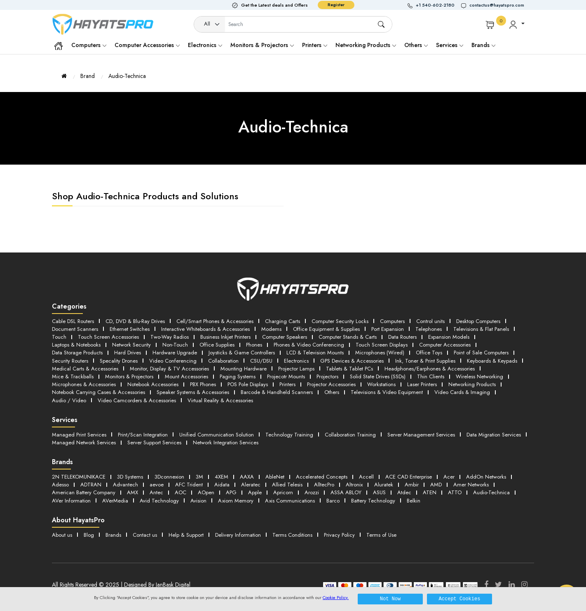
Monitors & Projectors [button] (129, 376)
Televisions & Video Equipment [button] (387, 392)
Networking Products (365, 45)
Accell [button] (366, 477)
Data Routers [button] (402, 337)
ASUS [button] (379, 492)
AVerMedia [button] (115, 501)
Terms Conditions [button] (292, 535)
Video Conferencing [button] (173, 361)
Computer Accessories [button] (445, 345)
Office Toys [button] (429, 352)
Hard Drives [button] (127, 352)
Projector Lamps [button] (296, 369)
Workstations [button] (381, 384)
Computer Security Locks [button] (340, 321)
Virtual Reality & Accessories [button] (220, 400)
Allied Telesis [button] (287, 484)
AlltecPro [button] (324, 484)
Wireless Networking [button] (479, 376)
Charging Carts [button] (282, 321)
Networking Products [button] (472, 384)
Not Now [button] (390, 598)
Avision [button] (198, 501)
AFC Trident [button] (189, 484)
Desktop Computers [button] (478, 321)
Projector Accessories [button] (331, 384)
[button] (434, 5)
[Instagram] (524, 584)
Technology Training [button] (289, 435)
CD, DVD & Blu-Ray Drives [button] (135, 321)
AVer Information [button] (71, 501)
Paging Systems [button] (237, 376)
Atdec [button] (404, 492)
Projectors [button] (327, 376)
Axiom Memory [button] (235, 501)
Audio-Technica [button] (491, 492)
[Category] (209, 25)
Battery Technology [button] (373, 501)
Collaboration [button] (223, 361)
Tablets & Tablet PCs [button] (349, 369)
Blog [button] (89, 535)
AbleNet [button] (274, 477)
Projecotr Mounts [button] (286, 376)
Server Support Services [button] (154, 442)
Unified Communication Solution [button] (216, 435)
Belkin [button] (413, 501)
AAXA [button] (247, 477)
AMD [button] (436, 484)
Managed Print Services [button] (79, 435)
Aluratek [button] (383, 484)
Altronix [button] (354, 484)
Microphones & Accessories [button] (84, 384)
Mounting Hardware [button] (243, 369)
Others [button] (331, 392)
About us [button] (62, 535)
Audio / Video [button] (69, 400)
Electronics (205, 45)
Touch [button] (59, 337)
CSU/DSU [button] (261, 361)
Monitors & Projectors (262, 45)
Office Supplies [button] (216, 345)
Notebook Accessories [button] (152, 384)
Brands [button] (483, 45)
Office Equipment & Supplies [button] (326, 329)
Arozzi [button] (312, 492)
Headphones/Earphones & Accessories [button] (429, 369)
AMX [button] (132, 492)
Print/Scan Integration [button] (143, 435)
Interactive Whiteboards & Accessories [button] (205, 329)
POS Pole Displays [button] (247, 384)
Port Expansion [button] (387, 329)
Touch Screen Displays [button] (382, 345)
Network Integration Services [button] (225, 442)
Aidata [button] (222, 484)
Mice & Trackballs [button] (73, 376)
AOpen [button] (206, 492)
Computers (88, 45)
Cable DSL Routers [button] (73, 321)
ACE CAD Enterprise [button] (408, 477)
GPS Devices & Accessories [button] (352, 361)
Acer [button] (449, 477)
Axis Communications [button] (290, 501)
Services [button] (449, 45)
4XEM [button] (221, 477)
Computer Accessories (147, 45)
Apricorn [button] (283, 492)
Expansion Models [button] (448, 337)
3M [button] (199, 477)
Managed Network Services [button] (84, 442)
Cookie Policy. (336, 597)
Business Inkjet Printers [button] (225, 337)
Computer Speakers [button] (284, 337)
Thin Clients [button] (430, 376)
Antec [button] (156, 492)
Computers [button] (392, 321)
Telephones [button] (428, 329)
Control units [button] (430, 321)
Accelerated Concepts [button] (321, 477)
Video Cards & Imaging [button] (462, 392)
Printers (314, 45)
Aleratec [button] (250, 484)
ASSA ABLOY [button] (346, 492)
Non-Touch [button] (175, 345)
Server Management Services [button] (421, 435)
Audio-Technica (127, 76)
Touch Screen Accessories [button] (108, 337)
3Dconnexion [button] (169, 477)
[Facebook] (486, 584)
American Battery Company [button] (83, 492)
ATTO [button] (455, 492)
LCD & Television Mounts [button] (315, 352)
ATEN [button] (429, 492)
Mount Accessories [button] (186, 376)
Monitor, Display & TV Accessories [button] (169, 369)
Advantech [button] (125, 484)
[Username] (301, 25)
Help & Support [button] (186, 535)
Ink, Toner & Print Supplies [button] (425, 361)
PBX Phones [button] (203, 384)
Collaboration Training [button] (350, 435)
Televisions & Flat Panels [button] (481, 329)
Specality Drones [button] (119, 361)
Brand (87, 76)
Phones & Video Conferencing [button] (309, 345)
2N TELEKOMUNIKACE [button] (78, 477)
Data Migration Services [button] (493, 435)
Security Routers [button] (70, 361)
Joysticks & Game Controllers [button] (242, 352)
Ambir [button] (412, 484)
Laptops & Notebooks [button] (76, 345)
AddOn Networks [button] (486, 477)
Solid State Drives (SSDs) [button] (378, 376)
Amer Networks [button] (471, 484)
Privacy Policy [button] (339, 535)
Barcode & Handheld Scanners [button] (277, 392)
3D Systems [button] (130, 477)
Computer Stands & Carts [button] (348, 337)
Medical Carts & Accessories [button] (85, 369)
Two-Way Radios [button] (169, 337)
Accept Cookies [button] (460, 598)
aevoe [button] (157, 484)
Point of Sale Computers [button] (481, 352)
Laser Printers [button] (422, 384)
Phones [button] (254, 345)
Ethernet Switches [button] (130, 329)
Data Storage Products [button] (77, 352)
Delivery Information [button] (238, 535)
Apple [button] (255, 492)
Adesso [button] (60, 484)
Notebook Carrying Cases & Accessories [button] (98, 392)
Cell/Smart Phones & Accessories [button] (214, 321)
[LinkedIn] (512, 584)
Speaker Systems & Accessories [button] (193, 392)
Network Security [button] (131, 345)
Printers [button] (287, 384)
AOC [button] (180, 492)
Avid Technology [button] (159, 501)
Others (416, 45)
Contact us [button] (145, 535)
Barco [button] (333, 501)
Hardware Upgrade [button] (174, 352)
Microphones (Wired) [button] (379, 352)
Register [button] (336, 5)
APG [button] (231, 492)
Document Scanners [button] (75, 329)
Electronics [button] (296, 361)
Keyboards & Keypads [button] (492, 361)
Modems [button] (271, 329)
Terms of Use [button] (381, 535)
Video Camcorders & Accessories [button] (137, 400)
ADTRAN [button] (90, 484)
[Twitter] (498, 584)
